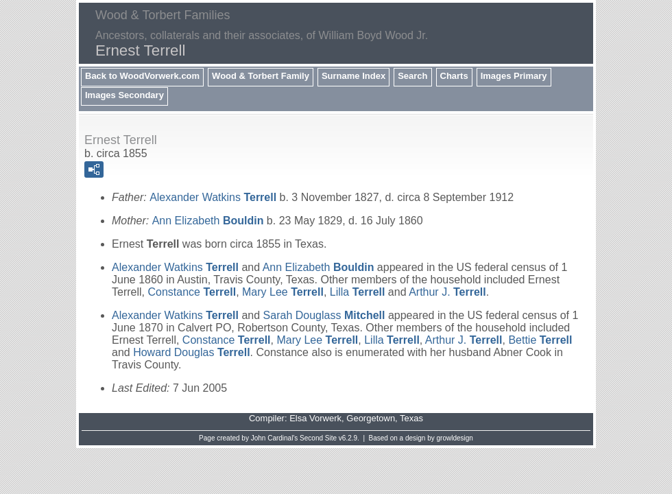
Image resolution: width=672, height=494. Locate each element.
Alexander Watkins (212, 197)
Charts (454, 76)
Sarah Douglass (324, 315)
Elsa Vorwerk (315, 418)
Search (412, 76)
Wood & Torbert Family (260, 76)
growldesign (455, 438)
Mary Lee (283, 292)
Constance (191, 292)
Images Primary (514, 76)
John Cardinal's (274, 438)
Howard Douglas (191, 352)
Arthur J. (447, 292)
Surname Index (353, 76)
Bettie (540, 340)
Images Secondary (124, 95)
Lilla (357, 292)
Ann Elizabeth (208, 220)
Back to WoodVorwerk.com (142, 76)
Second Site (318, 438)
